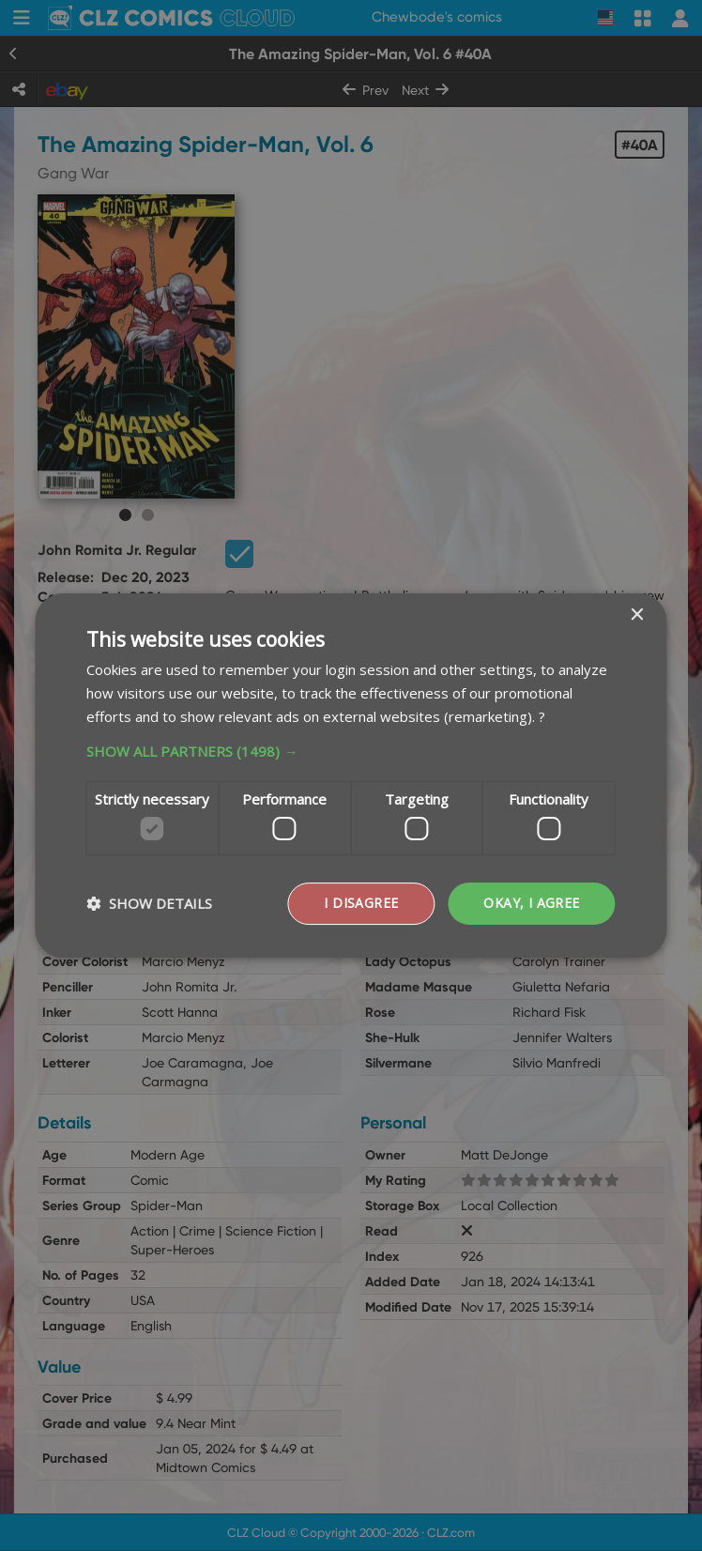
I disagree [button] (361, 903)
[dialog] (351, 775)
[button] (350, 751)
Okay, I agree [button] (531, 903)
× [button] (637, 615)
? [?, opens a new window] (542, 716)
